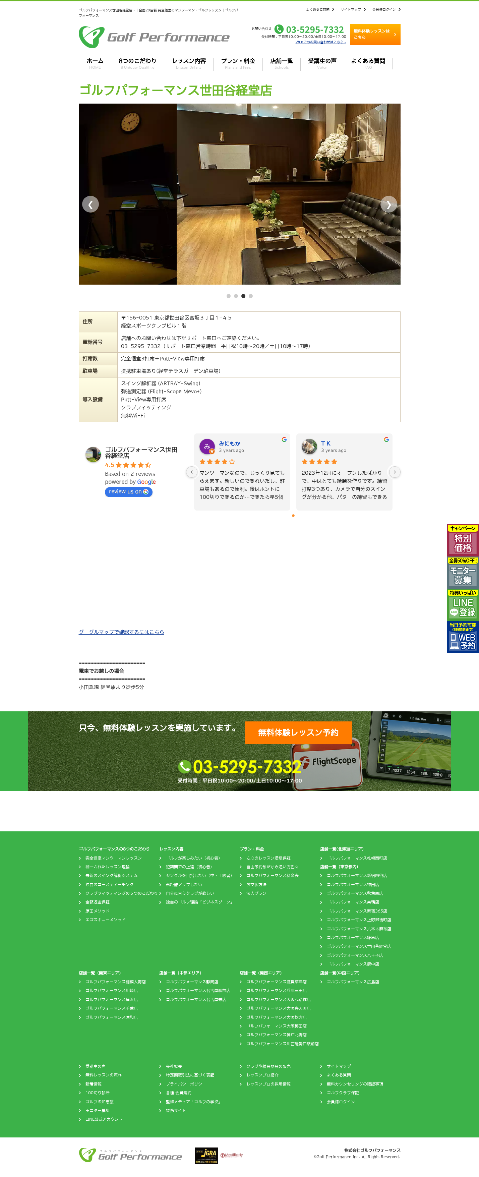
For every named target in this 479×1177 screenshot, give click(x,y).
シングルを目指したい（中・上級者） (200, 876)
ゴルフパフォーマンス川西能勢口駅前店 (282, 1044)
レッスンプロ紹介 (262, 1075)
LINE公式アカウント (104, 1119)
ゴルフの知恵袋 (99, 1102)
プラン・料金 (238, 63)
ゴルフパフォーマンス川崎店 (111, 991)
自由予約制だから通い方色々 (272, 867)
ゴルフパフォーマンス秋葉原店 (355, 893)
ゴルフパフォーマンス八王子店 (355, 955)
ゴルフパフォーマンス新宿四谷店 (357, 876)
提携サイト (176, 1111)
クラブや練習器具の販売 (268, 1066)
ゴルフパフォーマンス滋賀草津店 (276, 982)
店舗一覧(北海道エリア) (342, 849)
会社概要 (174, 1066)
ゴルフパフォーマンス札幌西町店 (357, 858)
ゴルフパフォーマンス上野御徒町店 (359, 920)
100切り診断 (97, 1093)
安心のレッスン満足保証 (268, 858)
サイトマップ (351, 9)
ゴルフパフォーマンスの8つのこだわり (114, 849)
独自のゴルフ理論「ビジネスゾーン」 (200, 902)
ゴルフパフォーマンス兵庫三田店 (276, 991)
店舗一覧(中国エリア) (340, 973)
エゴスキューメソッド (105, 920)
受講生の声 (322, 63)
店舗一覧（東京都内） (340, 867)
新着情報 (93, 1084)
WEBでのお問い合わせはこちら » (321, 42)
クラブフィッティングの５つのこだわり (121, 893)
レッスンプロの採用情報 (268, 1084)
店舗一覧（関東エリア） (101, 973)
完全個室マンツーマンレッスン (113, 858)
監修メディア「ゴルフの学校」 (194, 1102)
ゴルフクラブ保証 (343, 1093)
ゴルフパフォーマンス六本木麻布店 (359, 929)
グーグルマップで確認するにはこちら (121, 632)
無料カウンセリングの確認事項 (355, 1084)
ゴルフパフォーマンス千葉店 (111, 1008)
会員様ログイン (384, 9)
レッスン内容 (189, 63)
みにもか (229, 443)
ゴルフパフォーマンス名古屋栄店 (196, 1000)
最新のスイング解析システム (111, 876)
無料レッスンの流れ (103, 1075)
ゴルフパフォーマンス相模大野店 (115, 982)
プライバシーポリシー (186, 1084)
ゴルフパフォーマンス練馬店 (353, 938)
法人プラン (256, 893)
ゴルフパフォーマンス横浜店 (111, 1000)
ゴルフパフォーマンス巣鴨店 (353, 902)
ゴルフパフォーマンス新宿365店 (357, 911)
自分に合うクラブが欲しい (190, 893)
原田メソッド (97, 911)
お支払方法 (256, 885)
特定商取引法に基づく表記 (190, 1075)
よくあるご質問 (318, 9)
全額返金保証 (97, 902)
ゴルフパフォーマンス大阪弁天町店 (278, 1008)
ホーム (95, 63)
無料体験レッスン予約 (298, 732)
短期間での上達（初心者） (190, 867)
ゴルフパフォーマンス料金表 (272, 876)
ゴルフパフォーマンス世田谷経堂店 (359, 946)
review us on (128, 491)
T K (325, 443)
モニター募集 (97, 1111)
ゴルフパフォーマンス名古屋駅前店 (198, 991)
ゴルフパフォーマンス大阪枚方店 (276, 1017)
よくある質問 (368, 63)
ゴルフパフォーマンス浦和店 (111, 1017)
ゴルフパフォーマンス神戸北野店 (276, 1035)
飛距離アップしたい (184, 885)
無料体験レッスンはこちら (372, 34)
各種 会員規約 (178, 1093)
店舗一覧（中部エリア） (181, 973)
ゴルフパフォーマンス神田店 (353, 885)
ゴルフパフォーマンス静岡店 (192, 982)
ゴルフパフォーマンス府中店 (353, 964)
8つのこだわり (138, 63)
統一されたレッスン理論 (107, 867)
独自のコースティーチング (109, 885)
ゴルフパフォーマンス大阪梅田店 (276, 1026)
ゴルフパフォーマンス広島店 (353, 982)
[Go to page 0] (293, 515)
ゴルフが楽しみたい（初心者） (194, 858)
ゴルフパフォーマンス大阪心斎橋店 (278, 1000)
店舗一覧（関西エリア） (262, 973)
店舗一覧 (281, 63)
